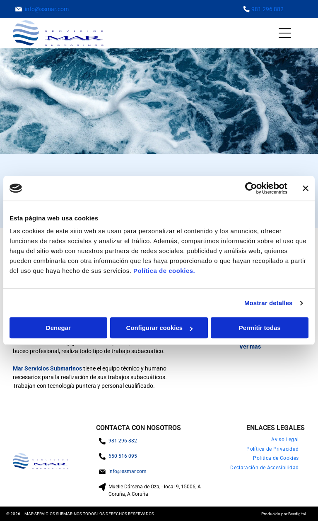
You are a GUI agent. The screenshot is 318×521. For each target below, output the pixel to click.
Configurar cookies (159, 328)
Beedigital (297, 513)
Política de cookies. (164, 271)
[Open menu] (285, 33)
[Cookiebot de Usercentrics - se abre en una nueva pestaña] (251, 188)
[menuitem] (285, 440)
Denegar (58, 328)
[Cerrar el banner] (305, 188)
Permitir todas (260, 328)
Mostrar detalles (268, 302)
